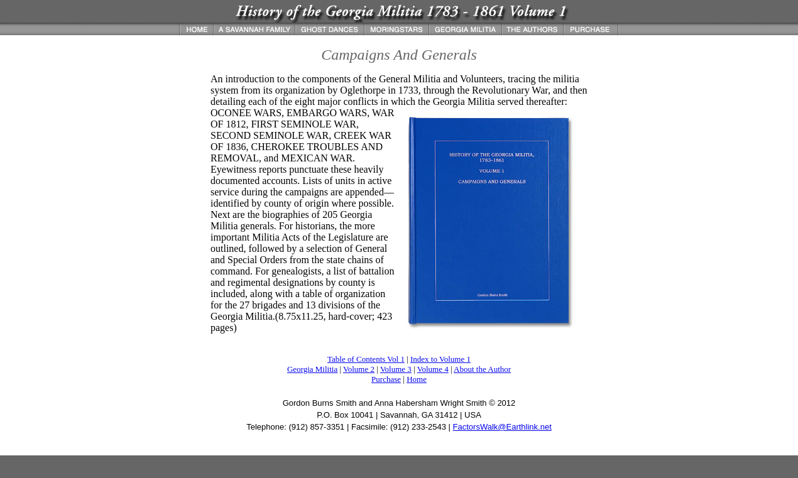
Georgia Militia (312, 369)
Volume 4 (433, 369)
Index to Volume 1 (440, 359)
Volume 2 (358, 369)
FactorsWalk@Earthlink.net (502, 427)
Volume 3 (396, 369)
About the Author (482, 369)
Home (417, 379)
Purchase (386, 379)
